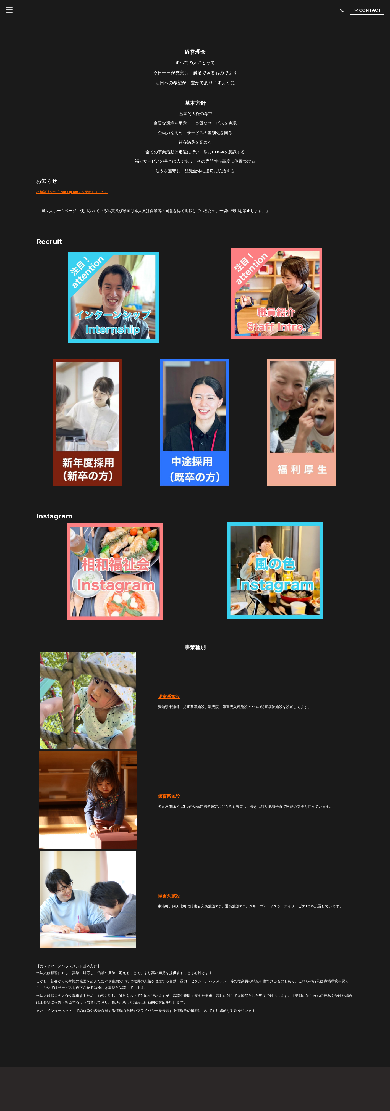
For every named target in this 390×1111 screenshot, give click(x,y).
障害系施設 (169, 896)
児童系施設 (169, 696)
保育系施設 (169, 796)
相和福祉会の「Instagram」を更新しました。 (81, 191)
